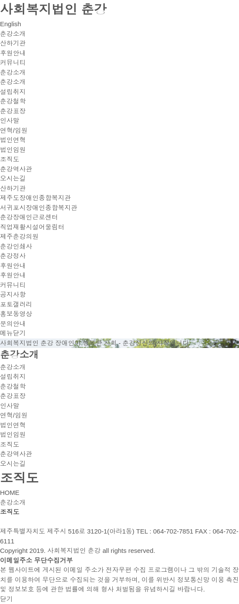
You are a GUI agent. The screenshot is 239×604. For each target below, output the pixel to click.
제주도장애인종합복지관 (35, 197)
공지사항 (13, 294)
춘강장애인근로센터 (29, 217)
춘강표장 (13, 111)
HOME (9, 492)
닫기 (6, 599)
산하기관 (13, 43)
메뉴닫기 (13, 333)
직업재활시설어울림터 (32, 227)
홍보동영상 (16, 313)
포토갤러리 (16, 304)
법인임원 (13, 149)
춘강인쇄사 (16, 246)
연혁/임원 (14, 130)
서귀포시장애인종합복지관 (38, 207)
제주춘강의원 (19, 236)
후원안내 (13, 53)
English (10, 23)
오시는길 (13, 178)
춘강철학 (13, 101)
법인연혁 (13, 139)
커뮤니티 (13, 62)
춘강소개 (13, 33)
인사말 (9, 120)
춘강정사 (13, 255)
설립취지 (13, 91)
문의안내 (13, 323)
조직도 (9, 159)
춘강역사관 (16, 169)
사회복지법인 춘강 (53, 10)
